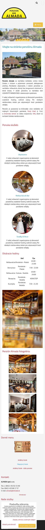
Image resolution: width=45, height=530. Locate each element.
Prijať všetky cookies (27, 526)
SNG (34, 114)
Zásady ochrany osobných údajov (24, 520)
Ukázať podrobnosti (9, 524)
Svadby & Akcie (22, 236)
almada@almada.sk (13, 491)
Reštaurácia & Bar (22, 195)
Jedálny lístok (22, 460)
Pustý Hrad (32, 111)
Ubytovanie (22, 154)
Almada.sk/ (22, 495)
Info (9, 344)
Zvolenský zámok (10, 114)
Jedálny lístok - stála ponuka (22, 468)
